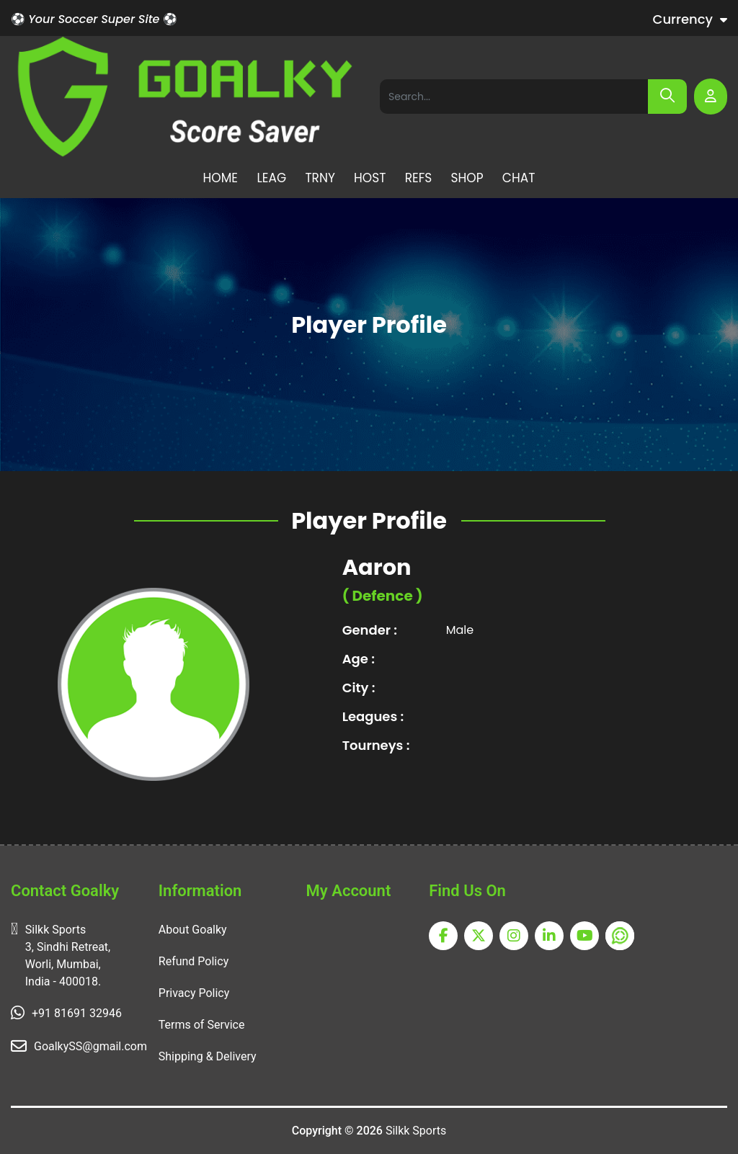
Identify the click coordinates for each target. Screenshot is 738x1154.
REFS (418, 178)
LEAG (271, 178)
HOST (370, 178)
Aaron (377, 568)
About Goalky (193, 929)
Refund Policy (193, 961)
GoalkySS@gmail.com (90, 1046)
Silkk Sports (416, 1130)
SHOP (467, 178)
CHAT (518, 178)
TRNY (319, 178)
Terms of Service (202, 1025)
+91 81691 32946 (77, 1013)
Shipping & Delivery (208, 1056)
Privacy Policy (194, 993)
